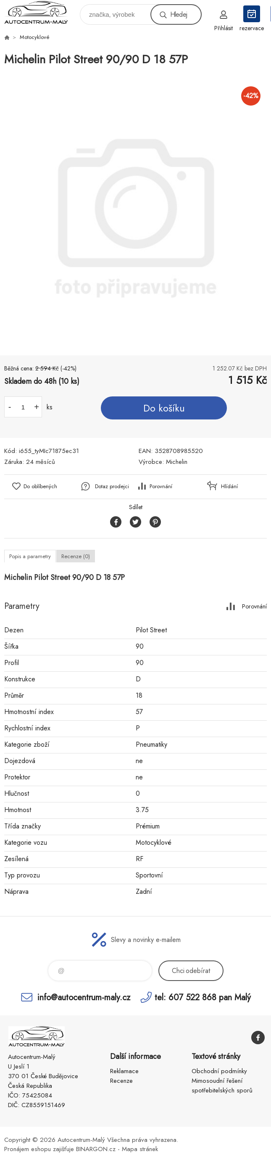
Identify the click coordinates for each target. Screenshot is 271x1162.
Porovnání (161, 486)
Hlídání (229, 486)
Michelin (176, 461)
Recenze (121, 1080)
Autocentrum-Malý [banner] (41, 12)
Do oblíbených (40, 486)
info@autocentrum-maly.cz (83, 997)
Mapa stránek (140, 1149)
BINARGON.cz (96, 1149)
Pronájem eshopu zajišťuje (39, 1149)
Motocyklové (35, 37)
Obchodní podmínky (219, 1071)
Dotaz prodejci (112, 486)
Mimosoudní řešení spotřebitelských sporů (222, 1085)
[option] (135, 212)
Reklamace (124, 1071)
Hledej (178, 14)
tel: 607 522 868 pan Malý (203, 997)
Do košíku (164, 408)
